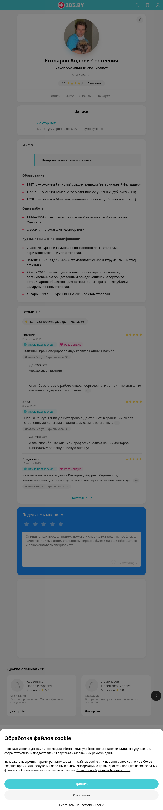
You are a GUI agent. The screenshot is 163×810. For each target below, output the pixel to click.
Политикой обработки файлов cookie (103, 770)
